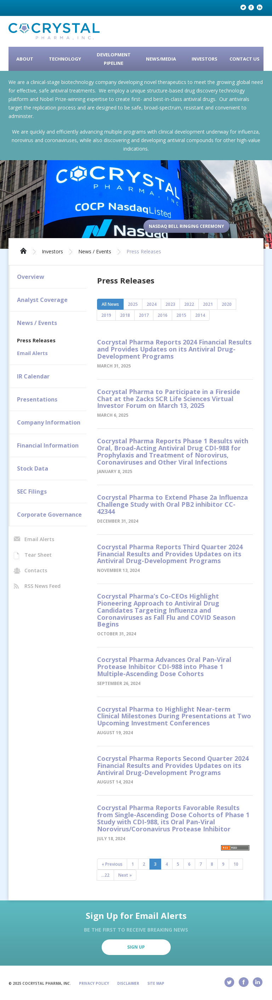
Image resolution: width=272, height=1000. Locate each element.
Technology (65, 59)
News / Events (94, 251)
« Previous (112, 864)
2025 (133, 304)
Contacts (35, 570)
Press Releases (143, 251)
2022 (189, 304)
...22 (105, 875)
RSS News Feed (42, 586)
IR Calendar (33, 376)
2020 (227, 304)
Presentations (37, 399)
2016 (163, 315)
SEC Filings (32, 491)
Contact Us (245, 59)
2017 (144, 315)
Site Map (155, 983)
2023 (170, 304)
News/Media (161, 59)
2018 (125, 315)
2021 (208, 304)
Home (23, 250)
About (24, 59)
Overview (30, 277)
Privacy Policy (94, 983)
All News (110, 304)
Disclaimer (128, 983)
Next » (125, 875)
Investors (204, 59)
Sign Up (136, 947)
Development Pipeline (114, 58)
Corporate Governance (49, 514)
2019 (106, 315)
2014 (200, 315)
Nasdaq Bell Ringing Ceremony (186, 226)
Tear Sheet (38, 554)
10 (235, 864)
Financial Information (48, 445)
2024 (152, 304)
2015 (181, 315)
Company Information (48, 422)
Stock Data (32, 468)
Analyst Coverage (42, 300)
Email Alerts (32, 353)
